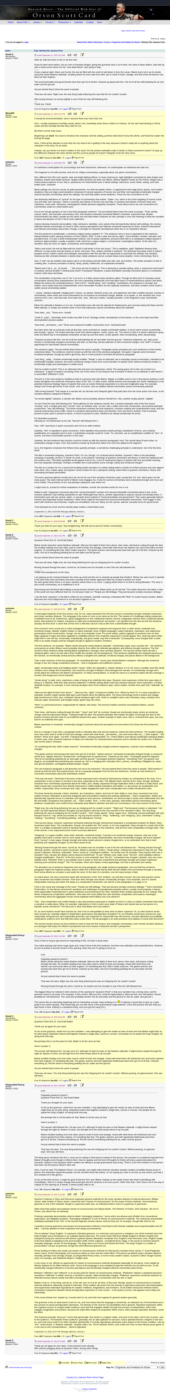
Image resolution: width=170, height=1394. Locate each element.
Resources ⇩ (64, 22)
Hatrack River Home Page (91, 1377)
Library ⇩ (37, 22)
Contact (90, 22)
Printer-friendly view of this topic (18, 1367)
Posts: (37, 109)
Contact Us (71, 1377)
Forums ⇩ (50, 22)
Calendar (78, 22)
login (123, 31)
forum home (140, 31)
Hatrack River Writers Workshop (89, 42)
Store (99, 22)
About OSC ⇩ (23, 22)
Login (26, 42)
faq (134, 31)
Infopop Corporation (89, 1389)
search (128, 31)
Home (10, 22)
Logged (65, 109)
